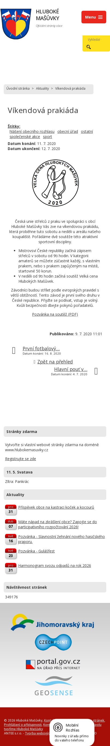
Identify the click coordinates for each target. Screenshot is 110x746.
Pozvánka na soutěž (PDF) (55, 314)
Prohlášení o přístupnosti (23, 724)
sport (47, 136)
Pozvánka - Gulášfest (36, 551)
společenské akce (25, 136)
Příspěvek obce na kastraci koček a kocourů (56, 507)
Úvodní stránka (18, 88)
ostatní (87, 131)
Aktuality (42, 88)
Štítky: (14, 126)
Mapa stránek (94, 720)
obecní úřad (67, 131)
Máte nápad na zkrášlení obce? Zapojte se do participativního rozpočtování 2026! (57, 524)
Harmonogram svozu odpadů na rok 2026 (54, 565)
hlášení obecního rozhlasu (32, 131)
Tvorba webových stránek (44, 733)
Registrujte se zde (20, 458)
